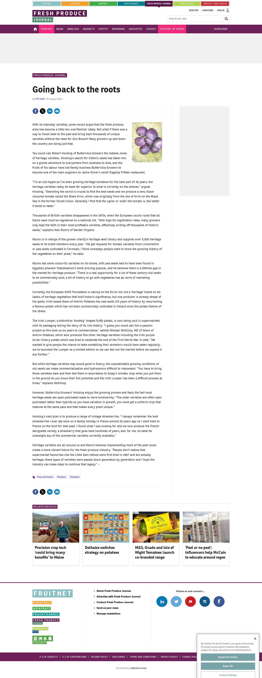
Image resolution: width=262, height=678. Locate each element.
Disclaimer (118, 656)
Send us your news (107, 608)
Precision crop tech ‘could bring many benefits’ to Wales (50, 552)
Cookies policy (190, 656)
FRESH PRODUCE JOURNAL (159, 3)
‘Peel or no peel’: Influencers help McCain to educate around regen (205, 552)
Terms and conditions (143, 656)
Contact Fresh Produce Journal (115, 602)
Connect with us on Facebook (219, 601)
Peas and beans (45, 476)
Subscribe (207, 10)
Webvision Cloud (138, 668)
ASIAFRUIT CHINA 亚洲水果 (215, 3)
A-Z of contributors (74, 656)
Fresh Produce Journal (49, 75)
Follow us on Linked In (161, 601)
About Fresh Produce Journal (114, 591)
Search (226, 18)
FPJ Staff (40, 98)
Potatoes (61, 476)
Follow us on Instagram (204, 601)
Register (193, 10)
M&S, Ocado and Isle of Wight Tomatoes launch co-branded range (154, 552)
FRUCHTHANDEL (131, 3)
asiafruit (103, 3)
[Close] (255, 647)
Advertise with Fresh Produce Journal (119, 596)
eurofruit (75, 3)
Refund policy (99, 656)
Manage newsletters (108, 613)
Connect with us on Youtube (190, 601)
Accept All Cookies (228, 665)
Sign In (220, 10)
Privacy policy (169, 656)
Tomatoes (74, 476)
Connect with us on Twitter (176, 601)
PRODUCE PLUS (187, 3)
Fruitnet (46, 3)
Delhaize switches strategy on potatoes (102, 550)
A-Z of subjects (48, 656)
